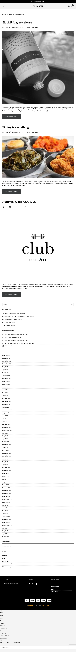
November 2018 (6, 456)
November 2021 (6, 404)
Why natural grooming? (9, 325)
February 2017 (6, 488)
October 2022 (6, 381)
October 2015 (6, 522)
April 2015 (5, 534)
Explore (2, 621)
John (6, 27)
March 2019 (5, 450)
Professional (55, 586)
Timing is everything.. (17, 127)
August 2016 (6, 502)
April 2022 (5, 395)
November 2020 (6, 427)
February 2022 (6, 398)
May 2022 (5, 392)
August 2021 (6, 413)
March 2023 (5, 372)
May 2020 (5, 436)
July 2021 (5, 416)
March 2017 (5, 485)
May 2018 (5, 462)
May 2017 (5, 482)
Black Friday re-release (18, 22)
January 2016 (6, 516)
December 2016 (6, 490)
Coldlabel (38, 6)
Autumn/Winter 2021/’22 (20, 201)
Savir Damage (45, 605)
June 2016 (5, 508)
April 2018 (5, 464)
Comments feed (7, 564)
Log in (4, 558)
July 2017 (5, 479)
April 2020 (5, 439)
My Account (3, 638)
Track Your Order (5, 635)
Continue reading (11, 117)
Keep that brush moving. (9, 322)
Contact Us (54, 591)
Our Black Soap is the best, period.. (12, 319)
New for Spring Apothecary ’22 (25, 343)
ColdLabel (31, 605)
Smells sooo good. (22, 334)
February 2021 (6, 424)
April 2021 (5, 421)
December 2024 (6, 358)
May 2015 (5, 531)
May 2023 (5, 367)
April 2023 (5, 369)
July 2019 (5, 447)
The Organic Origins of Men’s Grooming (13, 313)
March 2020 (5, 441)
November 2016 (6, 493)
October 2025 (6, 355)
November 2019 (6, 444)
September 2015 (7, 525)
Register (4, 555)
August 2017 (6, 476)
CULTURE (2, 623)
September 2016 (7, 499)
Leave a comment (32, 27)
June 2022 (5, 390)
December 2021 (6, 401)
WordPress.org (6, 567)
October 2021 (6, 407)
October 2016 (6, 496)
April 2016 (5, 513)
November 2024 (6, 361)
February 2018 (6, 467)
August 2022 (6, 384)
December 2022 (6, 378)
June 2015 (5, 528)
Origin (1, 618)
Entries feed (5, 561)
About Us (54, 584)
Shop (1, 615)
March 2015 (5, 536)
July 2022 (5, 387)
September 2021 (7, 410)
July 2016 (5, 505)
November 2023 (6, 364)
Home (1, 612)
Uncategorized (6, 546)
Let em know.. (14, 346)
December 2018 (6, 453)
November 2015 (6, 519)
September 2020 (7, 430)
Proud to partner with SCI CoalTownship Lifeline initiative (18, 316)
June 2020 (5, 433)
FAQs (52, 589)
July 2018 (5, 459)
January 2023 (6, 375)
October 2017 (6, 473)
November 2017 (6, 470)
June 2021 (5, 418)
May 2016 (5, 511)
